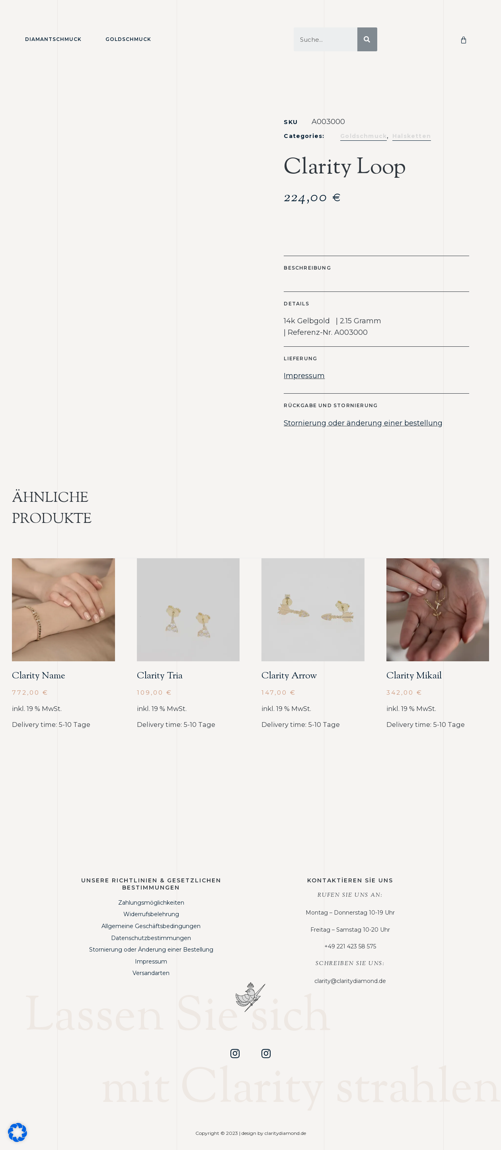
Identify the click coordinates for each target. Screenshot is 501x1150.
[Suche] (367, 39)
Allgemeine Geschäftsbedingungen (151, 926)
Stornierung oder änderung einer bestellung (363, 423)
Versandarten (151, 973)
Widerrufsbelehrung (151, 914)
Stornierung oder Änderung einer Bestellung (151, 949)
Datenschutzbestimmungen (151, 938)
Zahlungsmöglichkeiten (151, 902)
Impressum (304, 375)
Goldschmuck (128, 39)
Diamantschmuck (53, 39)
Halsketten (411, 136)
